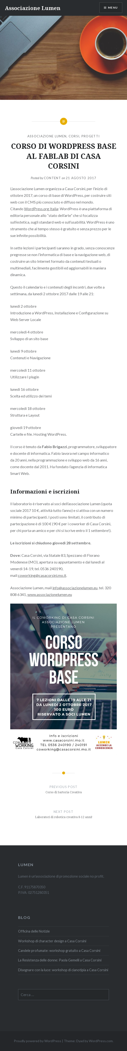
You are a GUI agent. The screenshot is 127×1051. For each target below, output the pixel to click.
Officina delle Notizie (34, 931)
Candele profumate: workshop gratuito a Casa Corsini (59, 951)
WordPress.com (101, 1041)
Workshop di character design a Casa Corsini (52, 941)
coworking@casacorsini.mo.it (42, 575)
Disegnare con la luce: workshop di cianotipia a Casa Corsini (63, 970)
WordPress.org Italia (41, 208)
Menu (113, 7)
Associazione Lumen (33, 7)
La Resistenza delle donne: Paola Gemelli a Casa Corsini (60, 960)
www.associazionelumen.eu (49, 594)
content (52, 178)
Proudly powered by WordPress (37, 1041)
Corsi (74, 136)
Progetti (90, 136)
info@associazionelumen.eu (74, 587)
